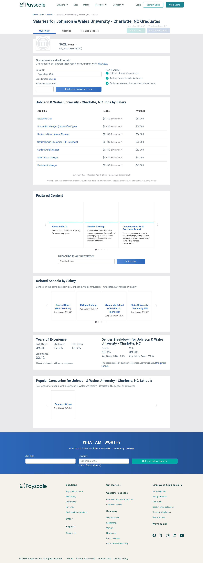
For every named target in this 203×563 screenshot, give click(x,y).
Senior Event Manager (48, 149)
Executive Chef (44, 118)
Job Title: (30, 456)
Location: (40, 70)
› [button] (158, 224)
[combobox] (69, 74)
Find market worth (158, 30)
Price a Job (136, 30)
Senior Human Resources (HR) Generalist (57, 142)
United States (38, 15)
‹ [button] (45, 224)
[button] (44, 30)
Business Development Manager (53, 134)
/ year (71, 44)
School (50, 15)
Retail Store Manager (47, 157)
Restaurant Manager (47, 165)
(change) (52, 79)
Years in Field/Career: (46, 83)
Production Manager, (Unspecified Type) (57, 126)
